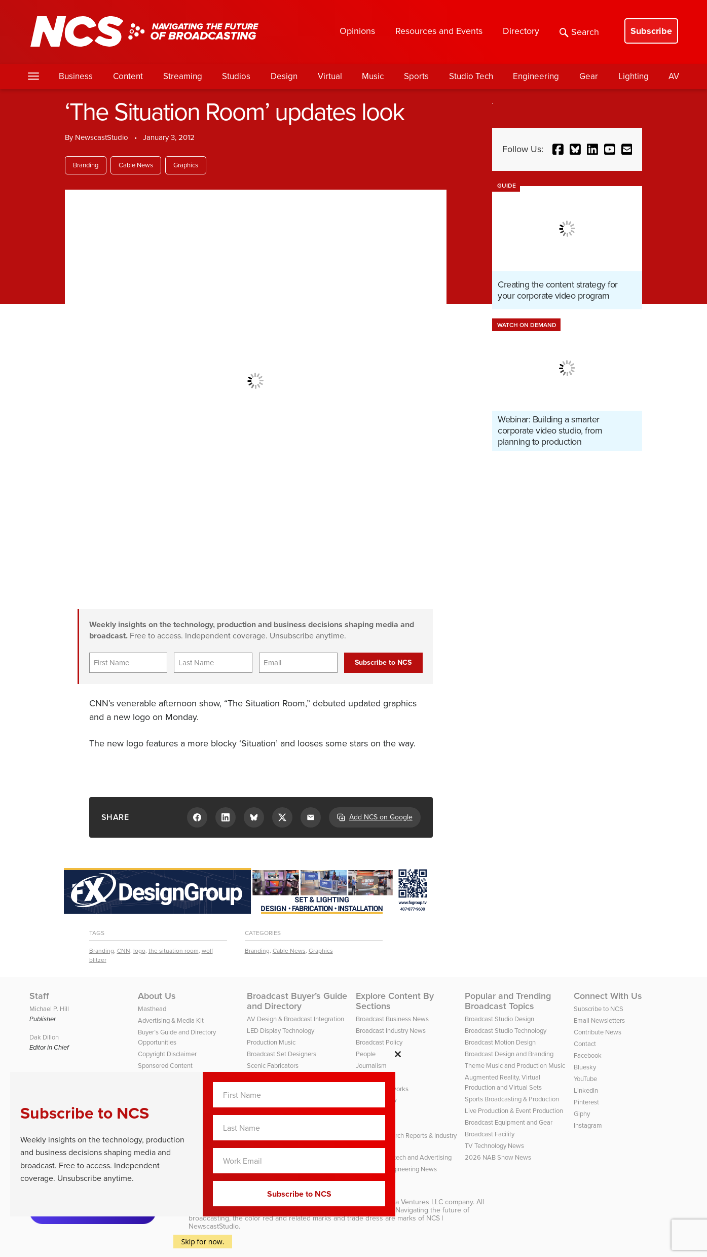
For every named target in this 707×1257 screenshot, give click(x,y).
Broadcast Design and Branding (509, 1054)
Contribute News (597, 1032)
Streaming (182, 76)
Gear (588, 76)
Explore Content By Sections (395, 1001)
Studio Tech (471, 76)
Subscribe (651, 31)
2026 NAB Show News (498, 1157)
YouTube (585, 1079)
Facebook (588, 1055)
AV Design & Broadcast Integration (295, 1019)
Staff (39, 996)
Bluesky (585, 1067)
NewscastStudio (101, 137)
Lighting (633, 76)
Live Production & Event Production (514, 1111)
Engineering (536, 76)
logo (139, 950)
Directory (521, 31)
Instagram (588, 1125)
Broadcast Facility (489, 1134)
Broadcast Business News (392, 1019)
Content (128, 76)
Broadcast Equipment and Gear (508, 1122)
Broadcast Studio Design (499, 1019)
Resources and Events (438, 31)
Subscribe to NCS (598, 1009)
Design (284, 76)
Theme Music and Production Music (515, 1065)
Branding (85, 165)
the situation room (173, 950)
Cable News (136, 165)
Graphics (185, 165)
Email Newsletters (599, 1020)
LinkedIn (586, 1090)
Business (76, 76)
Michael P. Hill (49, 1009)
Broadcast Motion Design (500, 1042)
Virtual (330, 76)
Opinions (357, 31)
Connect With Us (608, 996)
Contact (585, 1044)
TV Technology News (494, 1146)
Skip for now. (203, 1241)
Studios (236, 76)
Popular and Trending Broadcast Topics (508, 1001)
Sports (416, 76)
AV (673, 76)
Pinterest (586, 1102)
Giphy (582, 1114)
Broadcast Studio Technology (505, 1030)
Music (373, 76)
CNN (123, 950)
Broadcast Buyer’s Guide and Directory (297, 1001)
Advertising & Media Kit (171, 1020)
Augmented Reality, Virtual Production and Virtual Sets (503, 1082)
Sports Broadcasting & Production (512, 1099)
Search (579, 32)
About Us (157, 996)
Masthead (152, 1009)
